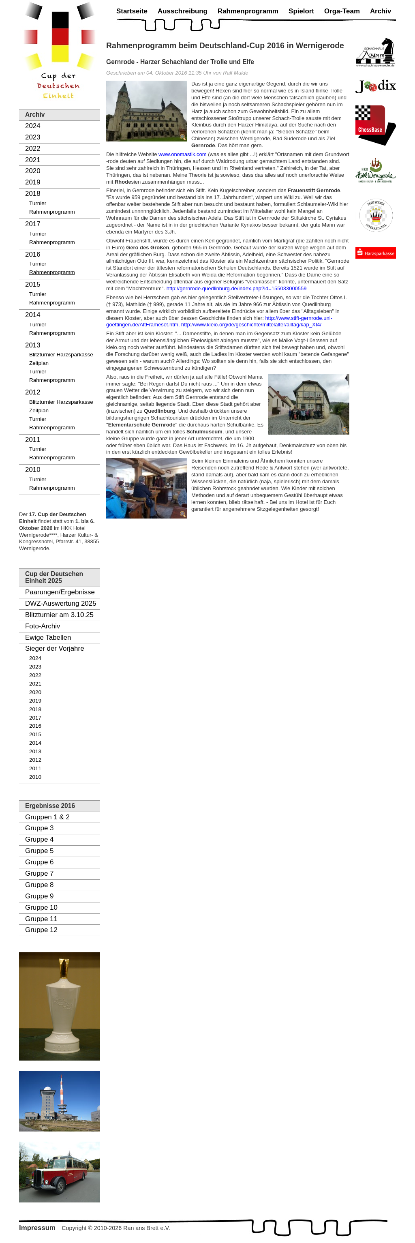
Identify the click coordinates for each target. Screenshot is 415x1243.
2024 (33, 126)
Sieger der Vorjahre (54, 648)
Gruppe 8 (39, 885)
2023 (33, 137)
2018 (33, 193)
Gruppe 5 (39, 851)
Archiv (380, 11)
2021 (33, 160)
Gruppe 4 (39, 839)
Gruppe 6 (39, 862)
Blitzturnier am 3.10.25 (59, 615)
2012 (33, 392)
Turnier (37, 203)
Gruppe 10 (41, 907)
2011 (33, 440)
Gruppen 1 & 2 (47, 817)
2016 (33, 254)
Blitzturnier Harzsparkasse (61, 354)
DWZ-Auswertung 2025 (60, 603)
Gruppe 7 (39, 873)
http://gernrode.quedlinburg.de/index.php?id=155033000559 (237, 288)
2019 (33, 182)
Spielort (301, 11)
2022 (33, 148)
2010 (33, 470)
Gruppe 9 (39, 896)
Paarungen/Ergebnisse (60, 592)
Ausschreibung (183, 11)
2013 (33, 345)
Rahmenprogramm (52, 212)
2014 (33, 315)
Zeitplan (39, 363)
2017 (33, 224)
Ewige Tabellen (48, 637)
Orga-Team (342, 11)
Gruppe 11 (41, 919)
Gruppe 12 (41, 930)
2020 (33, 171)
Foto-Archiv (42, 626)
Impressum (37, 1228)
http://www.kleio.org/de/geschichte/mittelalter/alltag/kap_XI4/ (251, 324)
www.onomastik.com (182, 154)
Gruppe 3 (39, 828)
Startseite (132, 11)
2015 (33, 284)
